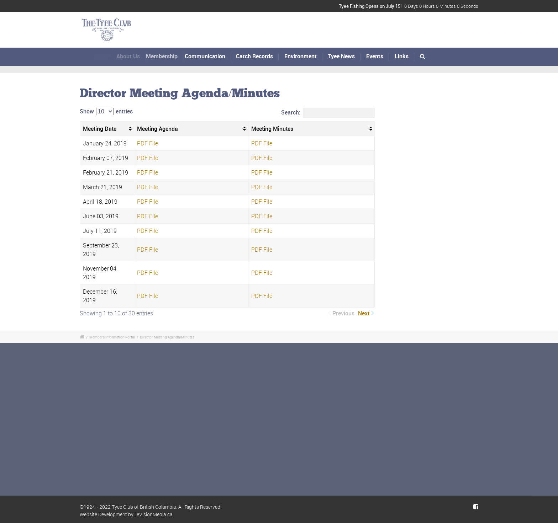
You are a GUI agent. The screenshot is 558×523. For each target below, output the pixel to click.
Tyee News (341, 56)
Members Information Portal (112, 337)
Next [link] (363, 313)
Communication (210, 56)
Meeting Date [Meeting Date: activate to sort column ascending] (99, 129)
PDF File (147, 143)
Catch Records (255, 56)
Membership (168, 56)
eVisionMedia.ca (155, 514)
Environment (300, 56)
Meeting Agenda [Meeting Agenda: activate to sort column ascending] (157, 129)
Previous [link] (343, 313)
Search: (328, 113)
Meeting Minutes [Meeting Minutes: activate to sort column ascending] (272, 129)
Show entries (106, 111)
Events (374, 56)
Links (402, 56)
